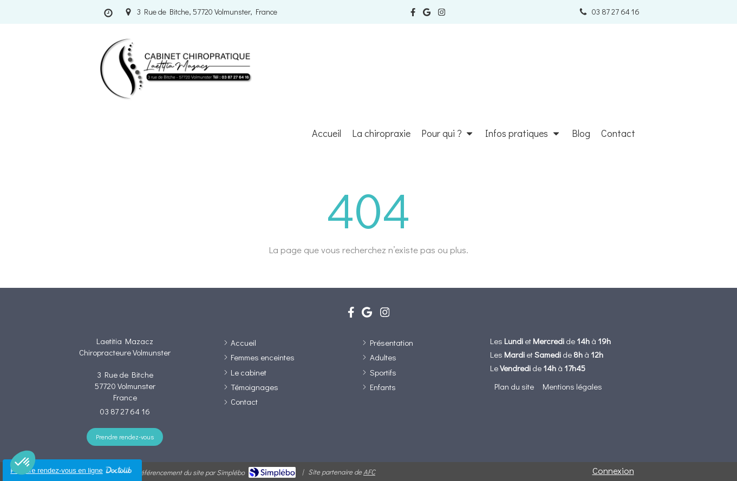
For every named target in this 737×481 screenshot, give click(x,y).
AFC (369, 471)
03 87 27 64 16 (125, 411)
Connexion (613, 470)
